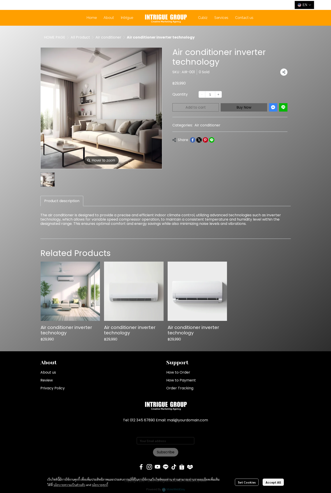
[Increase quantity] (218, 94)
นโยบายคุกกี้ (100, 485)
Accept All (273, 482)
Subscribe (165, 452)
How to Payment (181, 380)
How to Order (178, 372)
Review (46, 380)
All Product (80, 37)
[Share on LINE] (211, 140)
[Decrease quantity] (202, 94)
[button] (304, 5)
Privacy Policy (52, 388)
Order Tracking (179, 388)
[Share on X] (199, 140)
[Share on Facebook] (192, 140)
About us (48, 372)
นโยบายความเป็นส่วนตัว (69, 485)
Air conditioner (108, 37)
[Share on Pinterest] (205, 140)
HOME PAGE (54, 37)
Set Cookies (247, 482)
